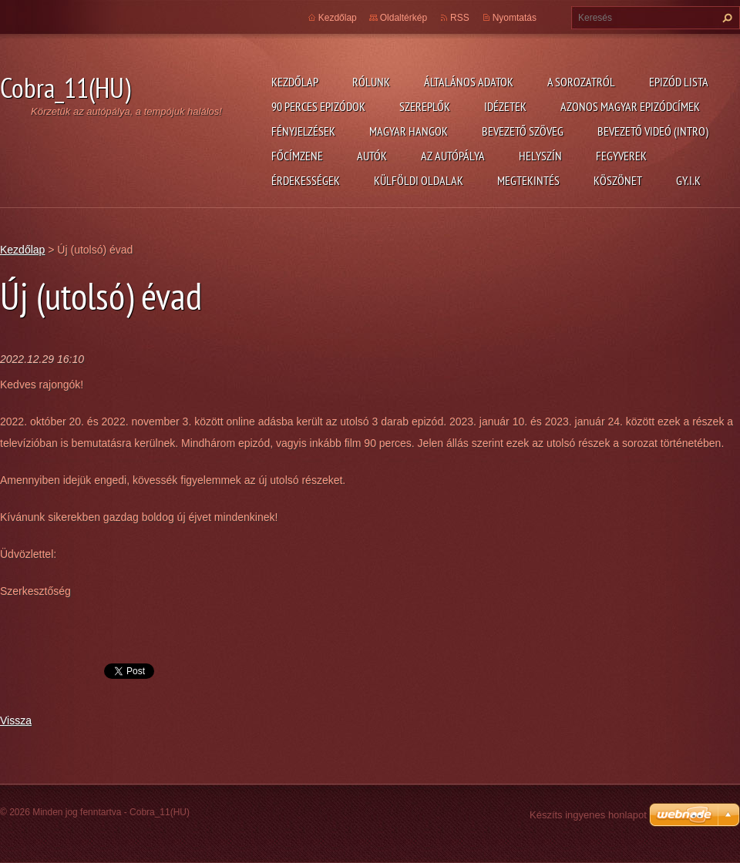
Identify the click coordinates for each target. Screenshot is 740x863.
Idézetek (505, 106)
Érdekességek (305, 180)
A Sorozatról (581, 81)
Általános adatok (468, 81)
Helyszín (540, 155)
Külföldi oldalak (418, 180)
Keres (725, 17)
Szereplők (424, 106)
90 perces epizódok (318, 106)
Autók (372, 155)
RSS (459, 17)
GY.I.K (688, 180)
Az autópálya (453, 155)
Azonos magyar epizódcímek (630, 106)
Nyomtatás (514, 17)
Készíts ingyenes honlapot (588, 815)
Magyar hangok (408, 131)
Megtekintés (528, 180)
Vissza (16, 720)
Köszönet (618, 180)
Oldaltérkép (403, 17)
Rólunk (371, 81)
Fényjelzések (303, 131)
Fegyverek (621, 155)
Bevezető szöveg (522, 131)
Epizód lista (678, 81)
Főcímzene (297, 155)
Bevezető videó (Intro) (652, 131)
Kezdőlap (294, 81)
